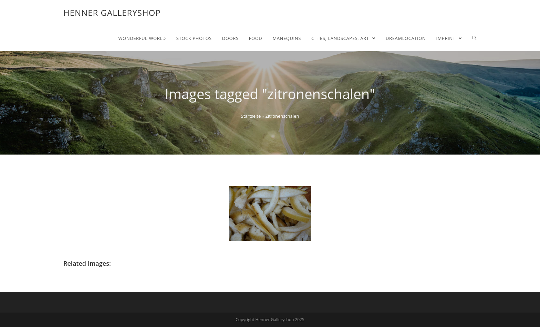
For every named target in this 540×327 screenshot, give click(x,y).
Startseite (251, 116)
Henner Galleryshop (112, 12)
